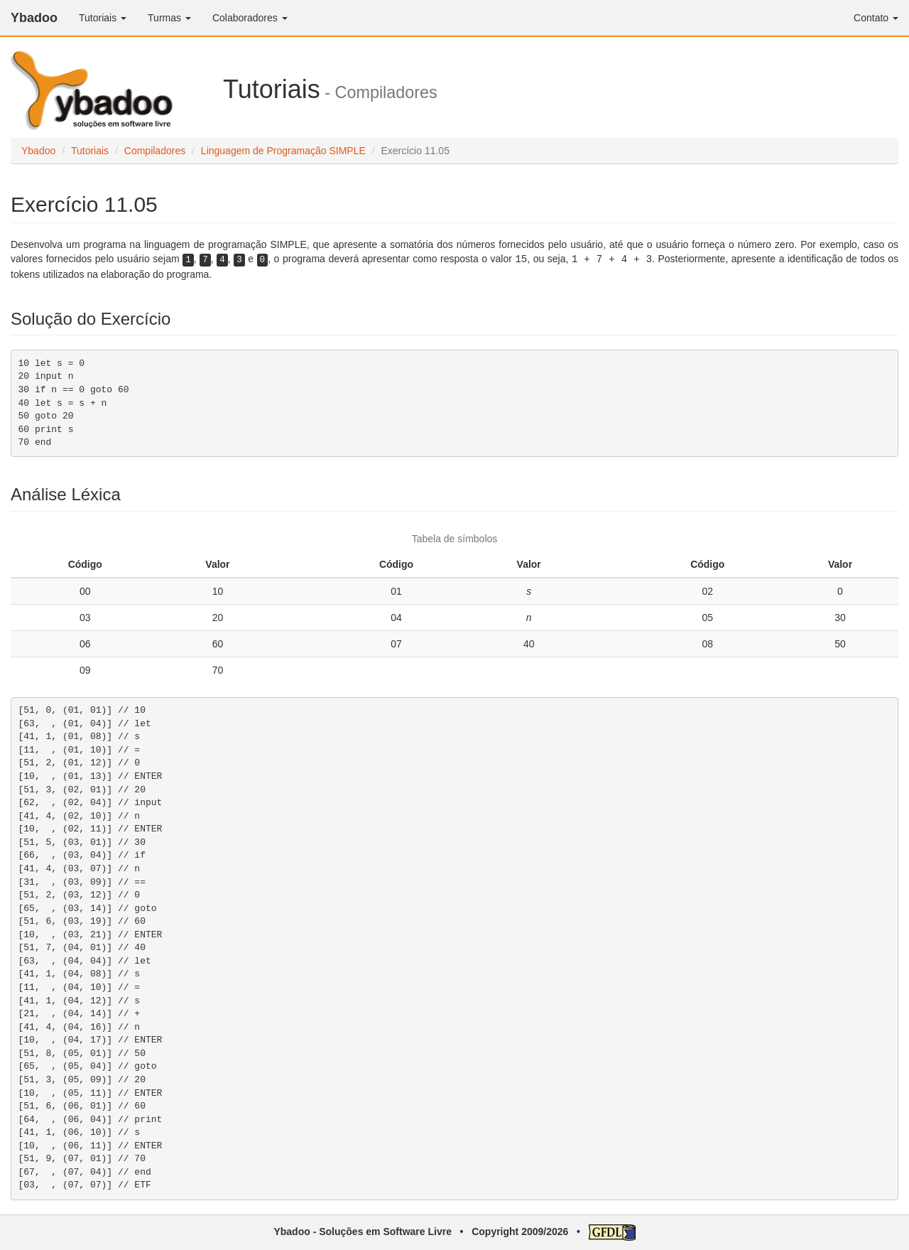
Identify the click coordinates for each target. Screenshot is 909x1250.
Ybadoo (34, 18)
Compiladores (154, 150)
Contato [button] (876, 17)
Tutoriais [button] (102, 17)
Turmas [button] (169, 17)
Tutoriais (90, 150)
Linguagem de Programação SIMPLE (283, 150)
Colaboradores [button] (250, 17)
